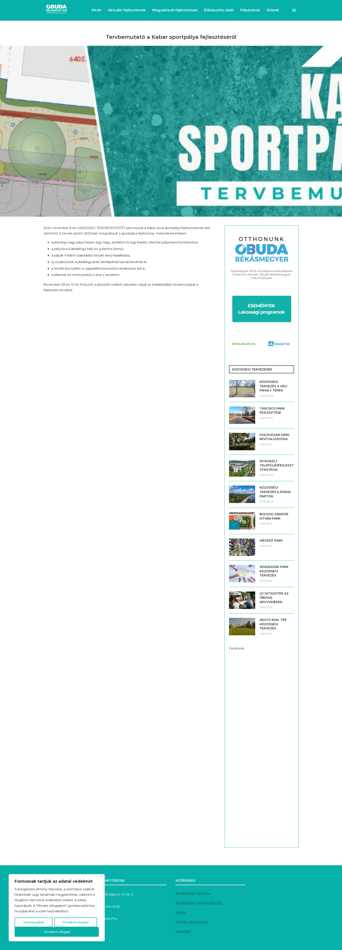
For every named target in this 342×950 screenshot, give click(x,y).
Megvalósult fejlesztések (175, 10)
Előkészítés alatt (219, 10)
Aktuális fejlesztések (127, 10)
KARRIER (183, 932)
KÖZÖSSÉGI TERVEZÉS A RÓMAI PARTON (275, 492)
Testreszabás (33, 922)
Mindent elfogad (57, 932)
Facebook (236, 648)
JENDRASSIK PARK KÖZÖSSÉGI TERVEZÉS (274, 571)
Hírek (96, 10)
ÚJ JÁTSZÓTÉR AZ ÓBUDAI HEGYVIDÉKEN (274, 597)
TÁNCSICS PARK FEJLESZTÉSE (272, 410)
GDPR (180, 913)
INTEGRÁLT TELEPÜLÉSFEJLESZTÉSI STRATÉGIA (277, 465)
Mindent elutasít (76, 922)
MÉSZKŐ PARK (271, 540)
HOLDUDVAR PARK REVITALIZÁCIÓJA (274, 437)
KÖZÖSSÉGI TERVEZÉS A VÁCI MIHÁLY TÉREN (273, 386)
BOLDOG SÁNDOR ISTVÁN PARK (274, 516)
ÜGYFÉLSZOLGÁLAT (192, 922)
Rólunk (273, 10)
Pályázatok (250, 10)
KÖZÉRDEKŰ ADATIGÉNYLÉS (199, 903)
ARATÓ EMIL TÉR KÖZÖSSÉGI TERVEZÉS (273, 624)
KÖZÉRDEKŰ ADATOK (193, 894)
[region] (57, 907)
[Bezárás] (102, 876)
